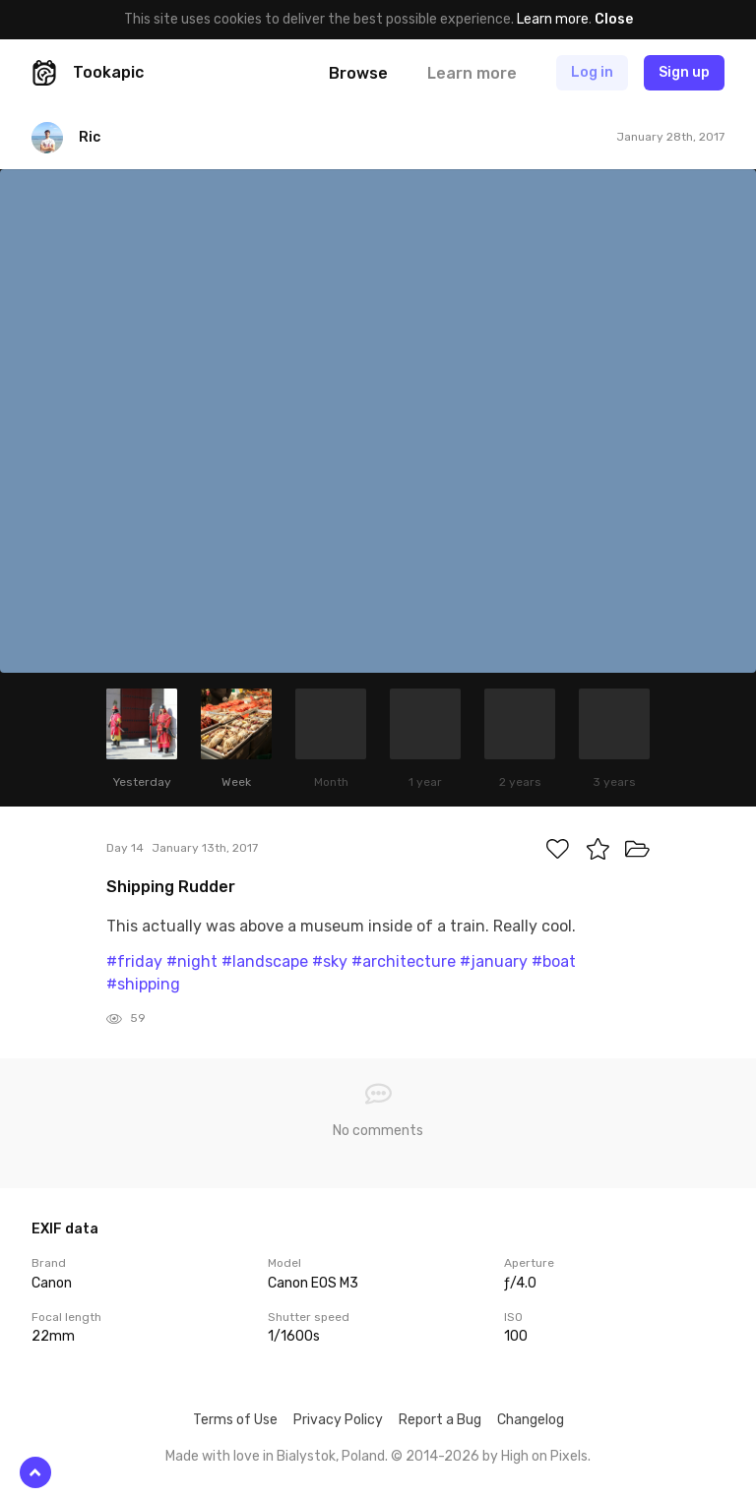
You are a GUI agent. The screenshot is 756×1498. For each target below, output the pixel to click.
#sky (329, 961)
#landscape (264, 961)
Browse (358, 73)
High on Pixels (544, 1456)
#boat (554, 961)
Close (614, 19)
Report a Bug (440, 1419)
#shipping (143, 984)
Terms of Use (235, 1419)
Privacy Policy (338, 1419)
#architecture (403, 961)
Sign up (684, 72)
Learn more (553, 19)
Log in (592, 72)
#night (192, 961)
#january (494, 961)
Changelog (530, 1419)
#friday (134, 961)
